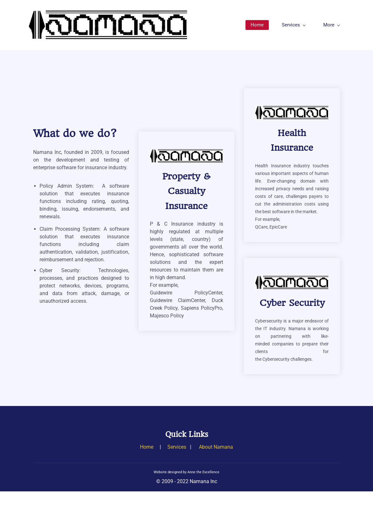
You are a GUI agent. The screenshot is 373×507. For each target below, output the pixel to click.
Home (146, 447)
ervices (178, 447)
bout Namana (217, 447)
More (331, 25)
